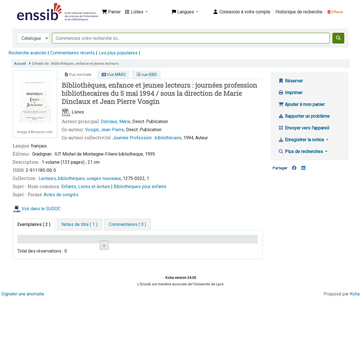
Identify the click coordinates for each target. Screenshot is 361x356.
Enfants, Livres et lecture (86, 186)
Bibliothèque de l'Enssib (30, 7)
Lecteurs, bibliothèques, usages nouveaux (80, 178)
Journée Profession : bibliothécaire (146, 137)
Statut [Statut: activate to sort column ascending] (186, 246)
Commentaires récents (72, 53)
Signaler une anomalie (22, 351)
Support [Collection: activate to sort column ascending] (68, 246)
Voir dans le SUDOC (41, 208)
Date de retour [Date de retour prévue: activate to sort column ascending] (234, 246)
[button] (111, 12)
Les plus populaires (118, 53)
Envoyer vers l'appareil (303, 128)
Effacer (335, 12)
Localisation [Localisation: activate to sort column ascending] (112, 246)
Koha (355, 351)
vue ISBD (147, 74)
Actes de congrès (61, 194)
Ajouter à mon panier (301, 104)
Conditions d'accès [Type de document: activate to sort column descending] (30, 244)
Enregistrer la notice (301, 139)
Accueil (20, 63)
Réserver (290, 81)
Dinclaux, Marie (115, 121)
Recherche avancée (27, 53)
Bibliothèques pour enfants (140, 186)
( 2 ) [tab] (33, 224)
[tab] (79, 224)
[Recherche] (338, 38)
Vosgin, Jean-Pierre (104, 129)
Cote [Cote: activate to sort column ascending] (145, 246)
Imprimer (290, 92)
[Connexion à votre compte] (241, 12)
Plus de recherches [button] (301, 151)
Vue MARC (114, 74)
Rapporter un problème (304, 116)
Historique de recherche (298, 12)
